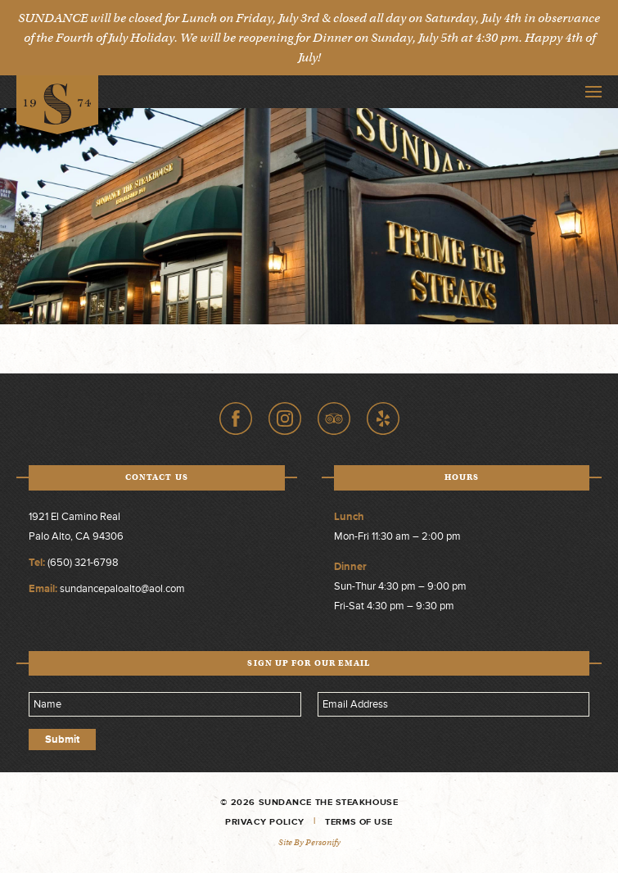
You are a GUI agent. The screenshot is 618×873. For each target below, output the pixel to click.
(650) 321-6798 (83, 562)
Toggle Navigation (593, 91)
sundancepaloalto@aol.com (122, 588)
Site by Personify (309, 842)
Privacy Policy (264, 821)
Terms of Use (359, 821)
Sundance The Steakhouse (57, 105)
